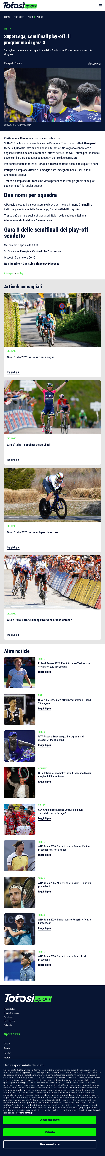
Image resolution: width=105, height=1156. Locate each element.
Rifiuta (50, 1132)
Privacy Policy (9, 1009)
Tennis (7, 1048)
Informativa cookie (11, 1013)
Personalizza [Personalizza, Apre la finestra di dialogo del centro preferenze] (50, 1144)
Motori (7, 1057)
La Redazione (9, 1021)
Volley (39, 16)
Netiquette (8, 1025)
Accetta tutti (50, 1120)
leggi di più (13, 372)
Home (7, 16)
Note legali (8, 1017)
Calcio (7, 1043)
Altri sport (19, 16)
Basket (7, 1053)
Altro (30, 16)
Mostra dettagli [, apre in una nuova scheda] (24, 1112)
